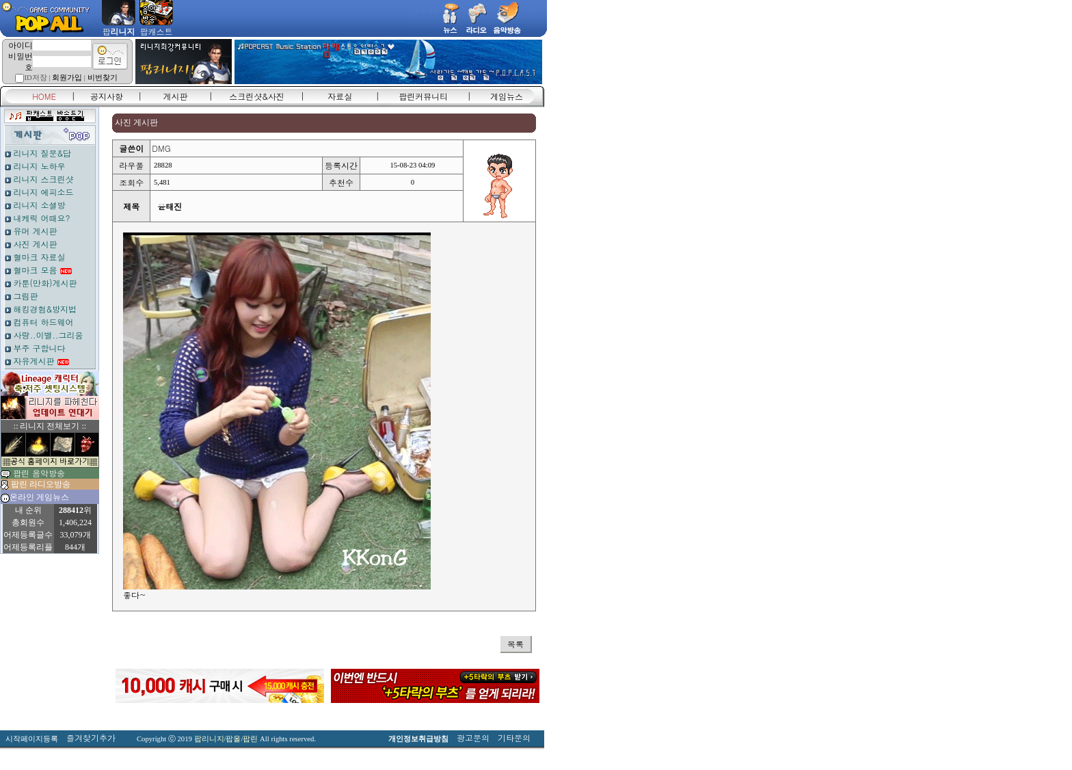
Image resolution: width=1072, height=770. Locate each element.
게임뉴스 (506, 96)
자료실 (339, 96)
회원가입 (67, 77)
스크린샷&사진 (256, 96)
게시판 (175, 96)
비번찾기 (103, 77)
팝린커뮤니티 (423, 96)
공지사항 (106, 96)
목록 (515, 644)
